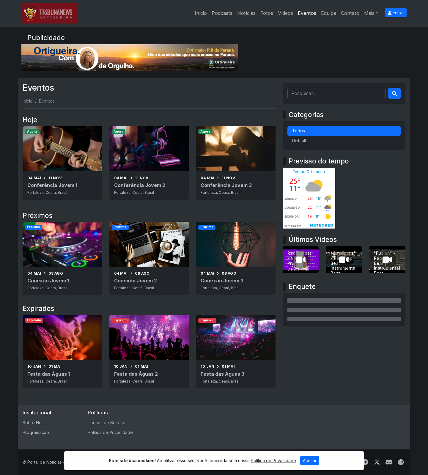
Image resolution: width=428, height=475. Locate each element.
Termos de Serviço (106, 422)
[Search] (394, 93)
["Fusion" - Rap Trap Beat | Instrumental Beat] (387, 259)
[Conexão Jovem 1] (62, 258)
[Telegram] (365, 462)
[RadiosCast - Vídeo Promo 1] (301, 259)
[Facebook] (341, 462)
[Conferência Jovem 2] (149, 162)
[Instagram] (329, 462)
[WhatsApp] (305, 462)
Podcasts (222, 13)
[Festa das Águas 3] (236, 351)
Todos (298, 130)
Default (299, 140)
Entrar (396, 12)
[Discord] (389, 462)
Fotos (266, 13)
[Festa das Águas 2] (149, 351)
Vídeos (285, 13)
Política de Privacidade (110, 432)
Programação (36, 432)
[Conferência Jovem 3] (236, 162)
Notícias (246, 13)
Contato (350, 13)
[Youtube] (317, 462)
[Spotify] (401, 462)
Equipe (328, 13)
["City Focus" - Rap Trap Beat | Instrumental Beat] (344, 259)
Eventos (307, 13)
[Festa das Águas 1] (62, 351)
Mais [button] (369, 13)
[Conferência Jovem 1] (62, 162)
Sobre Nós (33, 422)
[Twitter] (377, 462)
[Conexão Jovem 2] (149, 258)
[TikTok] (353, 462)
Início (201, 13)
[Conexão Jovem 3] (236, 258)
